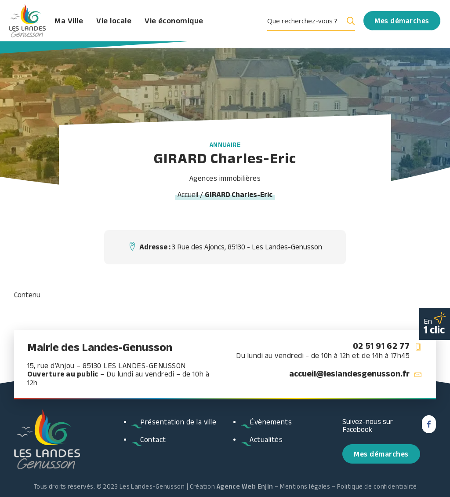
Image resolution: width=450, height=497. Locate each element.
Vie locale (127, 24)
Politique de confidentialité (377, 486)
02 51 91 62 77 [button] (381, 346)
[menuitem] (314, 24)
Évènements (271, 422)
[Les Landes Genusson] (31, 24)
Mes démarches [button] (381, 454)
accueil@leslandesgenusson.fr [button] (349, 373)
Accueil (188, 194)
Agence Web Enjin (245, 486)
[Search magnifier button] (349, 24)
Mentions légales (305, 486)
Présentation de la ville (178, 422)
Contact (153, 439)
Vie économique (187, 24)
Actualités (266, 439)
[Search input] (304, 24)
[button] (314, 24)
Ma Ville (82, 24)
